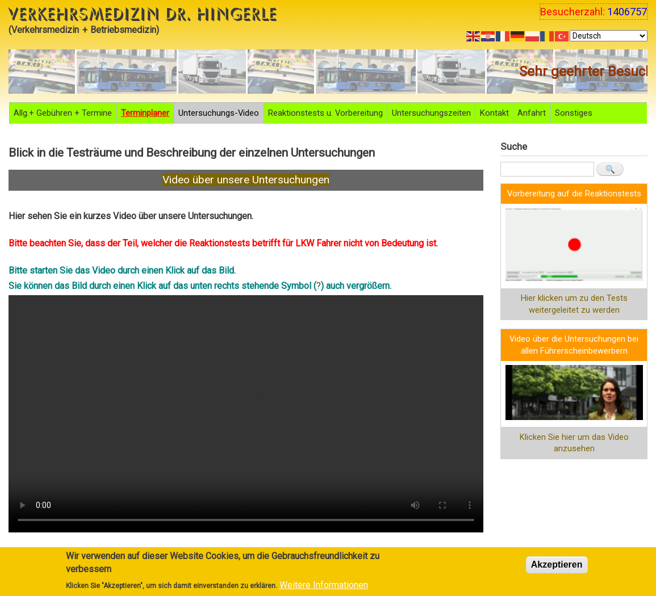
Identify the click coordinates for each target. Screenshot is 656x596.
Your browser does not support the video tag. (246, 413)
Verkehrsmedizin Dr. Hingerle (143, 14)
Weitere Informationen (323, 585)
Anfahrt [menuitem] (531, 113)
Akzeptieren (557, 564)
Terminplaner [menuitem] (145, 113)
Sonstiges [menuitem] (573, 113)
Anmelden (527, 475)
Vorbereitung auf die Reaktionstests (574, 193)
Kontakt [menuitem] (494, 113)
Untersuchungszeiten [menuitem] (431, 113)
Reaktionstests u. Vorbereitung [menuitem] (325, 113)
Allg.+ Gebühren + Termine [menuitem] (63, 113)
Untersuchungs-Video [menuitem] (218, 113)
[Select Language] (608, 35)
